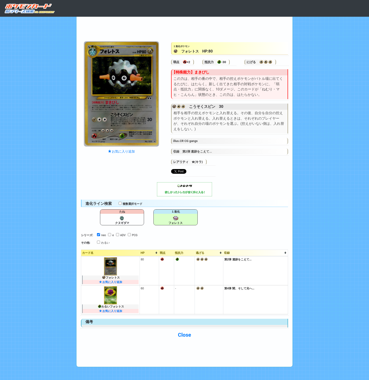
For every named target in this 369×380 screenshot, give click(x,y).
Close (184, 335)
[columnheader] (149, 253)
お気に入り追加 (121, 151)
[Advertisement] (184, 27)
